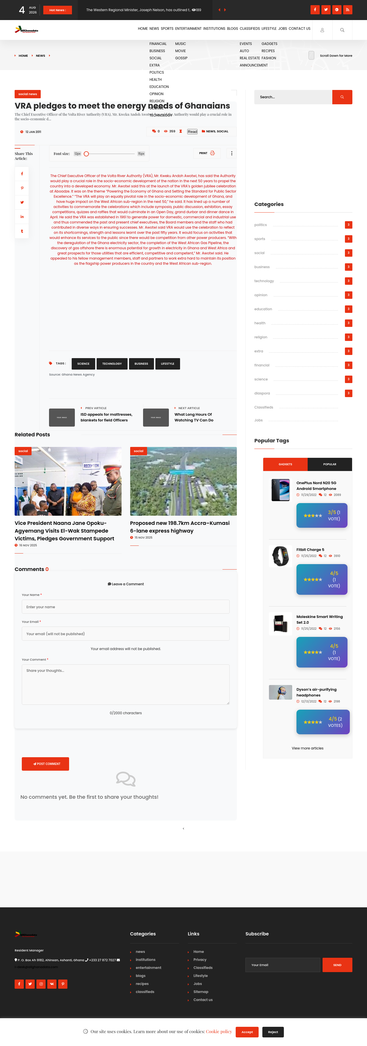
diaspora (262, 393)
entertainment (148, 967)
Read (192, 131)
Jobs (274, 30)
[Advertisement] (143, 306)
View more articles (308, 748)
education (263, 309)
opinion (260, 295)
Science (83, 364)
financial (262, 365)
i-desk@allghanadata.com (36, 967)
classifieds (145, 991)
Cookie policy (219, 1031)
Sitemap (201, 991)
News (104, 30)
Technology (112, 364)
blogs (141, 975)
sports (259, 238)
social (223, 131)
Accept (247, 1032)
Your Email (31, 621)
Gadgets (285, 464)
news (40, 55)
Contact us (297, 30)
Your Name (32, 594)
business (262, 266)
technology (264, 280)
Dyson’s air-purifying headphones (316, 692)
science (261, 379)
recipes (142, 983)
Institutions (182, 30)
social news (27, 94)
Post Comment (46, 764)
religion (260, 337)
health (260, 323)
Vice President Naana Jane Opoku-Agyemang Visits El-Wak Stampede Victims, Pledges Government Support (64, 530)
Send (337, 965)
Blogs (206, 30)
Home (87, 30)
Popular (329, 464)
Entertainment (150, 30)
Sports (123, 30)
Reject (273, 1032)
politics (260, 224)
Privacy (200, 959)
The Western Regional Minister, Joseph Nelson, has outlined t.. (138, 9)
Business (141, 364)
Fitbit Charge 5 (310, 549)
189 (196, 9)
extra (258, 351)
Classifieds (229, 30)
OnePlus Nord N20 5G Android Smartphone (316, 485)
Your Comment (35, 659)
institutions (146, 959)
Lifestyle (254, 30)
